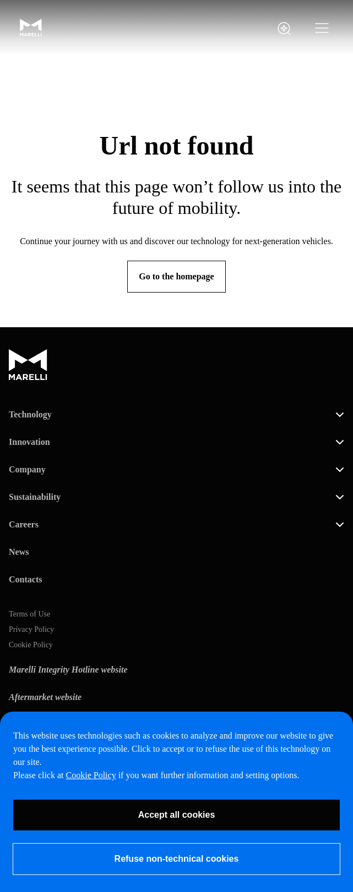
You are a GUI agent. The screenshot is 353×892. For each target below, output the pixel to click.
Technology (30, 414)
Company (27, 469)
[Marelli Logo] (31, 33)
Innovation (29, 442)
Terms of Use (29, 614)
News (19, 552)
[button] (322, 28)
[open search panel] (284, 28)
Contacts (25, 579)
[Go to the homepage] (176, 276)
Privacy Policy (31, 630)
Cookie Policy (31, 645)
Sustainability (35, 497)
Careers (24, 524)
